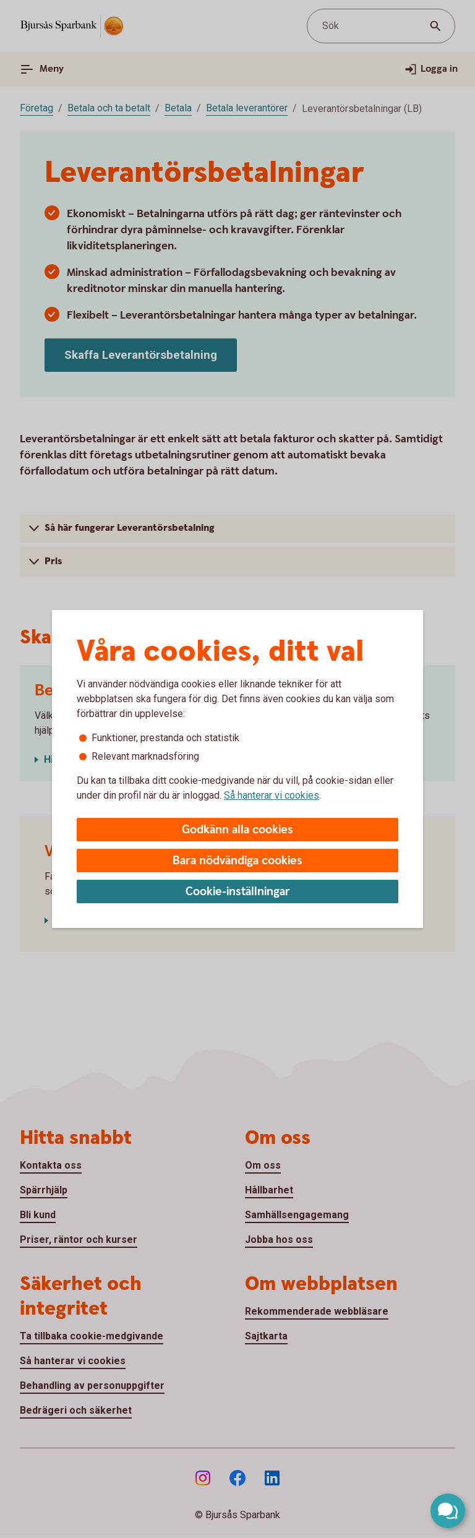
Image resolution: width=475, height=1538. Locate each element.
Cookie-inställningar (238, 892)
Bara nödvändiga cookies (237, 861)
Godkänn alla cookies (237, 830)
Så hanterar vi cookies (271, 795)
